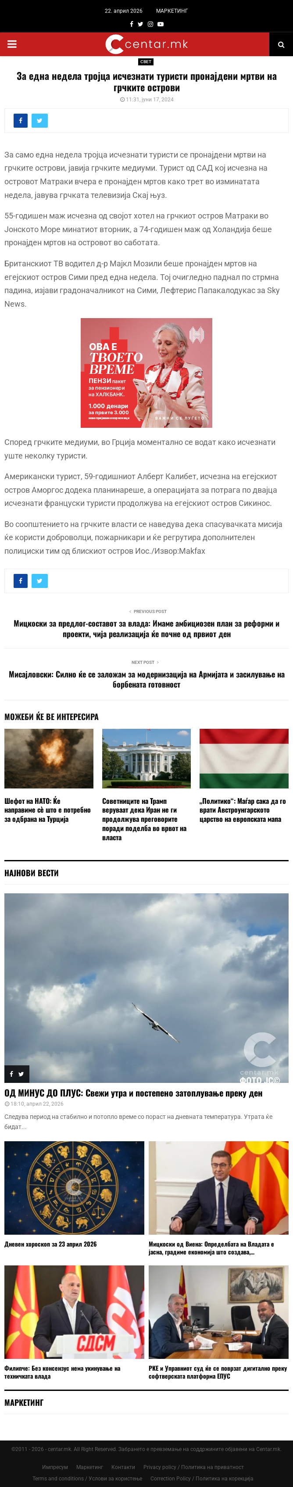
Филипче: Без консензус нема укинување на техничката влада (62, 1371)
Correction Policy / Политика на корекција (202, 1479)
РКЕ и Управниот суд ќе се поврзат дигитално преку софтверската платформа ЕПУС (218, 1371)
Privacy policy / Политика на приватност (193, 1467)
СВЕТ (145, 61)
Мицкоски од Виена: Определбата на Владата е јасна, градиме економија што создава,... (211, 1247)
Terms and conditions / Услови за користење (87, 1479)
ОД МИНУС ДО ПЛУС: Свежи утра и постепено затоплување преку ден (133, 1092)
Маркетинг (89, 1467)
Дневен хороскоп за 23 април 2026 (50, 1243)
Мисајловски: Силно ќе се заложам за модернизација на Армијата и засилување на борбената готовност (147, 679)
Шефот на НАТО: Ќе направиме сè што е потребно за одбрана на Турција (47, 809)
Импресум (55, 1467)
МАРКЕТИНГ (172, 11)
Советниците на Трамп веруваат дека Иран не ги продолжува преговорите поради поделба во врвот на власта (144, 818)
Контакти (123, 1467)
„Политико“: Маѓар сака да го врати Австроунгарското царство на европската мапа (243, 809)
